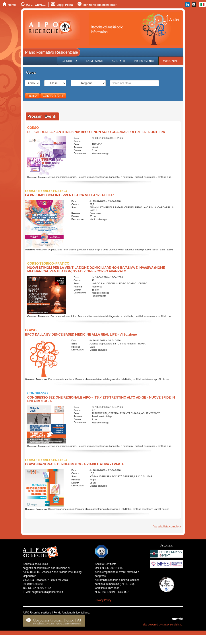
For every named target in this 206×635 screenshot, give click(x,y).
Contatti (118, 61)
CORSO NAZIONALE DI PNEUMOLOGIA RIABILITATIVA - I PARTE (74, 464)
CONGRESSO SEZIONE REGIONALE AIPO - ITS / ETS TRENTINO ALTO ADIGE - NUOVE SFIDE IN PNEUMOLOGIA (101, 399)
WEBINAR (171, 61)
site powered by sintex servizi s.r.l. (163, 624)
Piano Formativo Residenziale (51, 52)
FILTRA (32, 95)
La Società (69, 61)
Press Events (144, 61)
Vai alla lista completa (167, 526)
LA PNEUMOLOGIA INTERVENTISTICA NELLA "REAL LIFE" (70, 195)
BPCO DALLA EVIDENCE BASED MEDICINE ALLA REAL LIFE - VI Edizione (81, 334)
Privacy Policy (103, 600)
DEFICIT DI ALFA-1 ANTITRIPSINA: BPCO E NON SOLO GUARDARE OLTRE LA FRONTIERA (96, 132)
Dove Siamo (94, 61)
